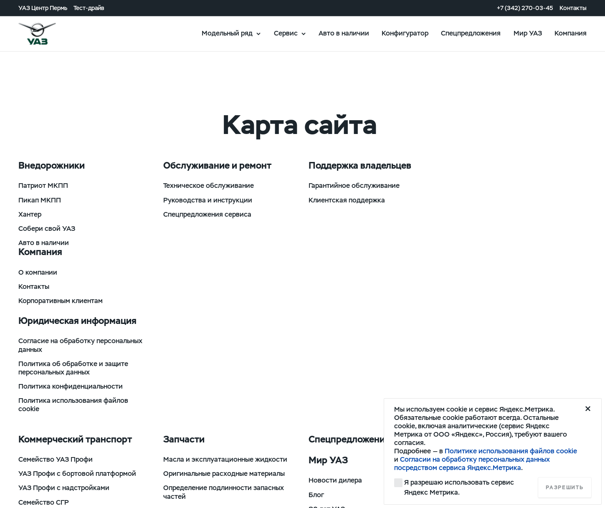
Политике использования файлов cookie (511, 451)
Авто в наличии (344, 33)
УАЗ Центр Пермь (42, 8)
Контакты (573, 8)
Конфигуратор (405, 33)
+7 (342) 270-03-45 (525, 8)
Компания (570, 33)
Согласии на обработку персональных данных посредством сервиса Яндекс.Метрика (472, 463)
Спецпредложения (471, 33)
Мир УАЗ (528, 33)
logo (47, 34)
